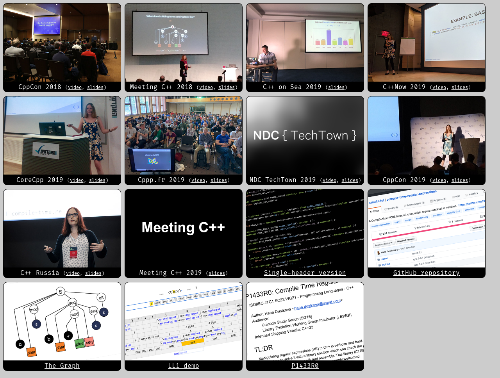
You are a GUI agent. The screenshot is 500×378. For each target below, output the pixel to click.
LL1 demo (183, 365)
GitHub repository (426, 272)
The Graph (62, 365)
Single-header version (305, 272)
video (75, 87)
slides (95, 87)
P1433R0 (305, 365)
